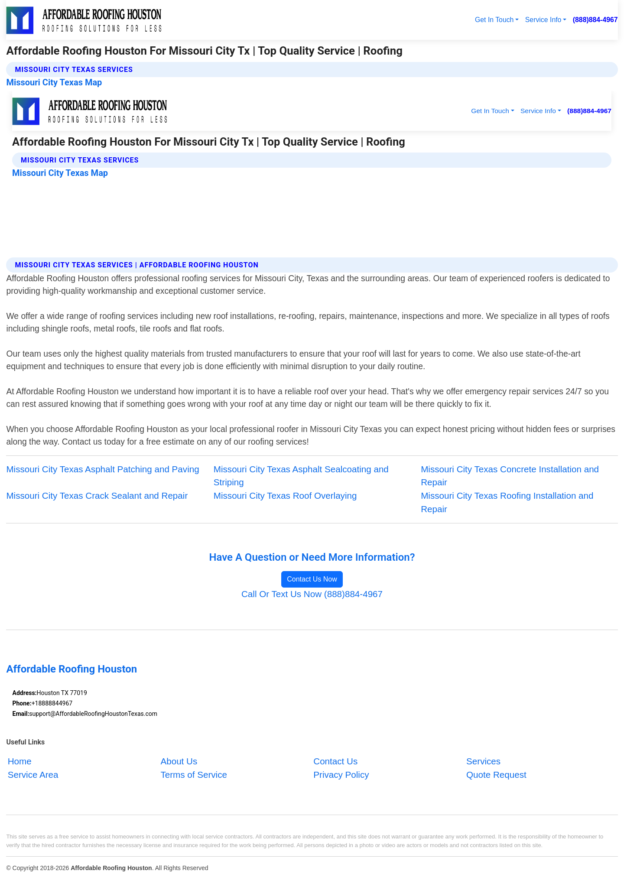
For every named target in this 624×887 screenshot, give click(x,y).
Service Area (33, 775)
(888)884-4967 (595, 19)
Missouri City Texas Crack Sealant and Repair (97, 495)
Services (483, 762)
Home (20, 762)
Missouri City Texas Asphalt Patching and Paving (102, 469)
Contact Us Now (312, 579)
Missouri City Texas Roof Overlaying (285, 495)
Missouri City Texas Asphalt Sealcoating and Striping (301, 475)
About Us (178, 762)
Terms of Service (193, 775)
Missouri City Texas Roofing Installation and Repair (507, 502)
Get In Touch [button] (494, 19)
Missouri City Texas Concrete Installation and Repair (510, 475)
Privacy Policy (341, 775)
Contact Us (335, 762)
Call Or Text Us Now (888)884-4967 (312, 594)
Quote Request (496, 775)
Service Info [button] (543, 19)
